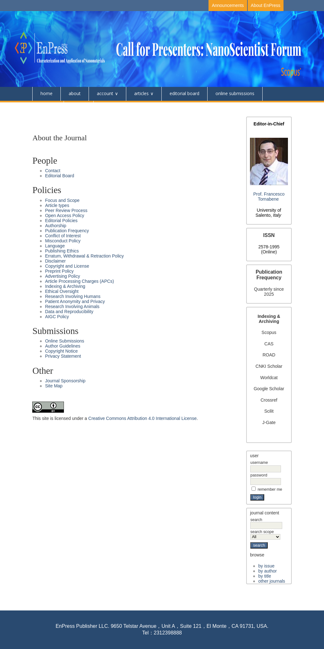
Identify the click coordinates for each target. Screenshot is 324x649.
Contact (48, 107)
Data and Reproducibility (69, 311)
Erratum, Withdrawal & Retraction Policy (84, 255)
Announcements (228, 5)
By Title (264, 576)
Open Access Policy (64, 215)
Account (105, 93)
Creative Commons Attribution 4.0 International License (142, 418)
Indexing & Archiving (65, 286)
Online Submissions (234, 93)
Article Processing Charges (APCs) (79, 281)
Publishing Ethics (62, 250)
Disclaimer (55, 261)
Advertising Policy (62, 276)
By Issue (266, 565)
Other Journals (271, 581)
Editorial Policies (61, 220)
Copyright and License (67, 266)
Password (258, 475)
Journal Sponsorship (65, 380)
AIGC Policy (57, 316)
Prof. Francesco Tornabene (269, 196)
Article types (57, 205)
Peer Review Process (66, 210)
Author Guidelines (62, 346)
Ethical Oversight (61, 291)
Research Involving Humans (72, 296)
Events (78, 107)
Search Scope (265, 534)
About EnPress (265, 5)
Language (55, 245)
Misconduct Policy (62, 240)
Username (259, 462)
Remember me (270, 489)
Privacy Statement (63, 356)
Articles (141, 93)
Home (46, 93)
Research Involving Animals (72, 306)
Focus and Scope (62, 200)
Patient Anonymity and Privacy (75, 301)
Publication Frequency (67, 230)
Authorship (55, 225)
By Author (267, 570)
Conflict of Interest (63, 235)
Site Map (53, 385)
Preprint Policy (59, 271)
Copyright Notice (61, 351)
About (75, 93)
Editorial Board (184, 93)
